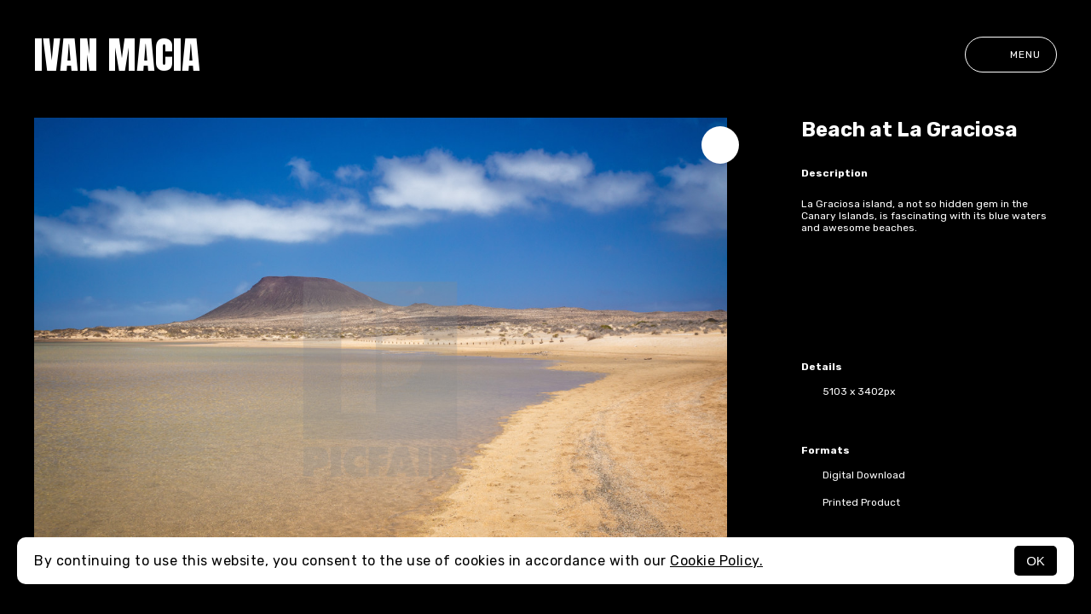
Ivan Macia (117, 55)
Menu (1011, 54)
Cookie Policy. (716, 561)
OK (1035, 560)
